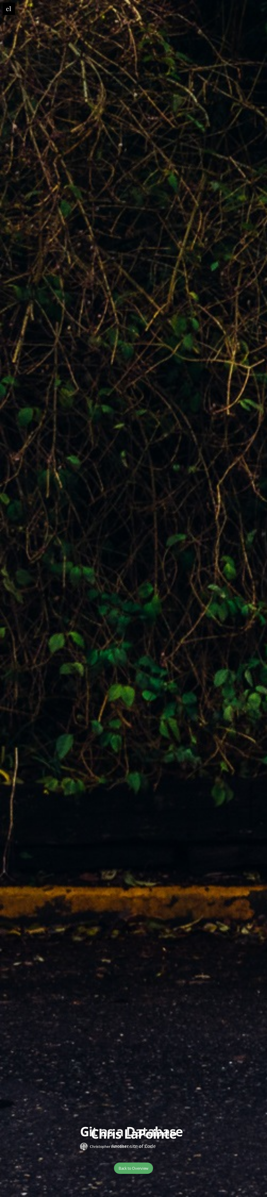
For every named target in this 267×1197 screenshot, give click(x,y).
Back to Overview (133, 1168)
